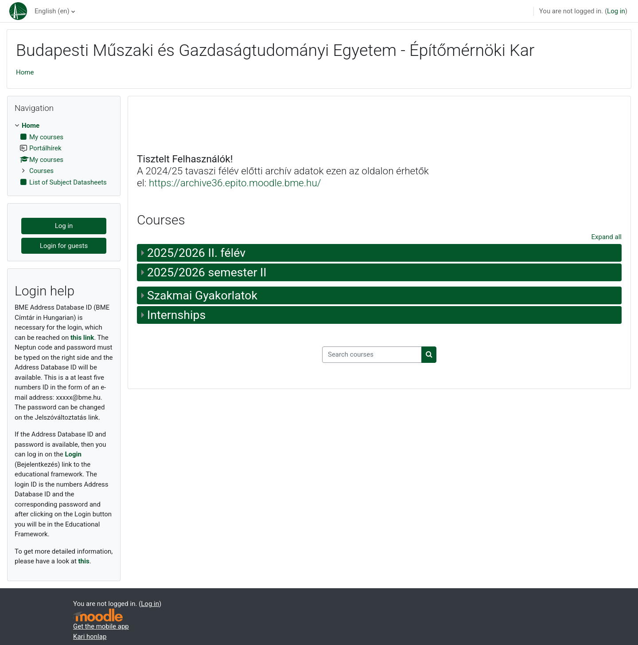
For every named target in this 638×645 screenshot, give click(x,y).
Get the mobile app (101, 626)
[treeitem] (64, 154)
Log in (616, 11)
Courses (41, 171)
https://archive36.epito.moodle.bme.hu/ (235, 183)
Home (25, 72)
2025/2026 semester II (207, 272)
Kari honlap (89, 637)
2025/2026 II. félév (196, 253)
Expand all (606, 237)
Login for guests (64, 246)
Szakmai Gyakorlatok (202, 295)
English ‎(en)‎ (52, 11)
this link (82, 338)
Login (73, 454)
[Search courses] (372, 354)
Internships (176, 315)
